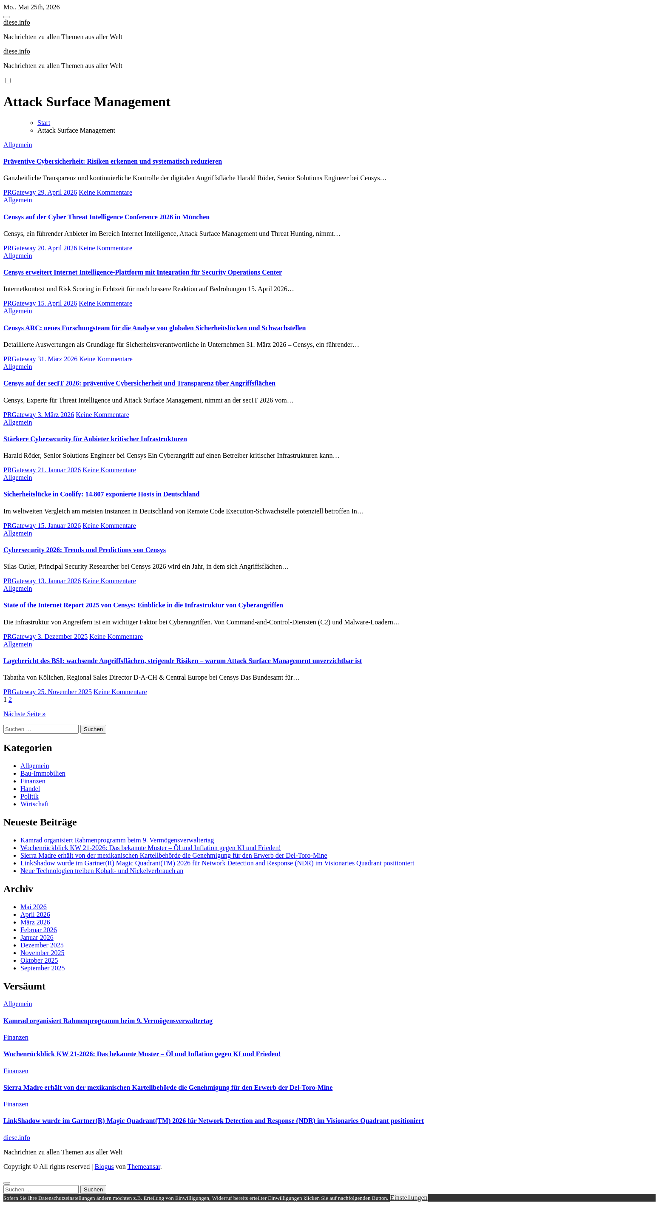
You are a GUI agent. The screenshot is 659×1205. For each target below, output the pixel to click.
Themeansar (144, 1166)
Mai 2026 (33, 906)
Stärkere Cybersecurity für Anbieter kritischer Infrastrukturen (95, 438)
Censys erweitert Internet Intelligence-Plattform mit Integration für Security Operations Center (142, 272)
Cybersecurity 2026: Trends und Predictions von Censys (84, 549)
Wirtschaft (34, 804)
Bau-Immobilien (42, 773)
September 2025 (42, 968)
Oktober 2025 (39, 960)
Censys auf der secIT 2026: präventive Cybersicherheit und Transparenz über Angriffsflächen (139, 383)
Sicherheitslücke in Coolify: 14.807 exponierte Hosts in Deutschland (101, 494)
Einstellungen (409, 1197)
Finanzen (32, 781)
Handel (30, 788)
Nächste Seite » (24, 713)
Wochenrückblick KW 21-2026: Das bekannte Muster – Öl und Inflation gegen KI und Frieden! (150, 847)
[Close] (6, 1183)
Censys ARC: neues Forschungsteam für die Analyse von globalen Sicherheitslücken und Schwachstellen (154, 328)
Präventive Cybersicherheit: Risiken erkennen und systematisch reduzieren (112, 161)
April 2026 (35, 914)
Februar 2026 (38, 929)
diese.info (16, 22)
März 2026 (35, 922)
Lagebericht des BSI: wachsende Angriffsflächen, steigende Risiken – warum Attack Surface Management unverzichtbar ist (182, 660)
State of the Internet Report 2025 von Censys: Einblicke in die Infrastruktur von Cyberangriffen (143, 605)
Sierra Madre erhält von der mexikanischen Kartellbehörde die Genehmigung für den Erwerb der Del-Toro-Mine (173, 855)
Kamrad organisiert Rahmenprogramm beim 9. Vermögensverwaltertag (117, 840)
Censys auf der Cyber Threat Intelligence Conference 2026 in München (106, 217)
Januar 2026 (37, 937)
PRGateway (20, 192)
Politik (29, 796)
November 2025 (42, 952)
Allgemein (17, 144)
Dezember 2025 (42, 945)
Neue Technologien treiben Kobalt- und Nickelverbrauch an (101, 870)
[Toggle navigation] (6, 17)
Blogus (104, 1166)
